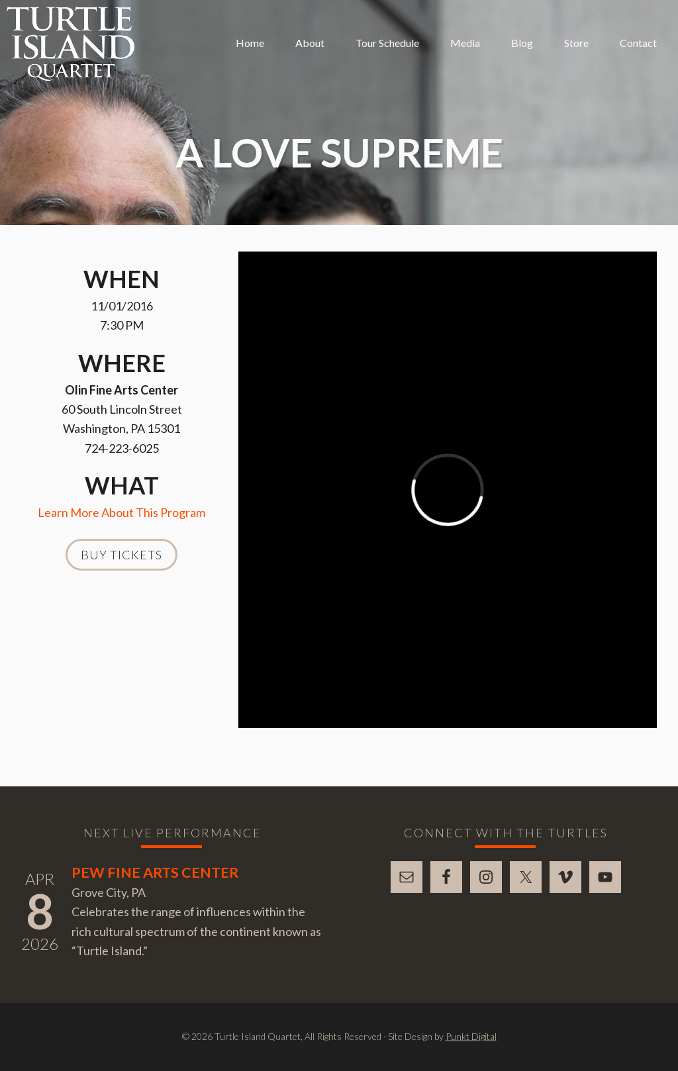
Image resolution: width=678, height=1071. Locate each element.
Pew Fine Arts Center (155, 872)
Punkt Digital (471, 1036)
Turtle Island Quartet (70, 44)
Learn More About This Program (121, 512)
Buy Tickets (121, 554)
